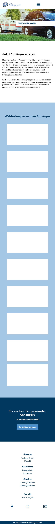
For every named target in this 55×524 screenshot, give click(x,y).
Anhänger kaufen (27, 483)
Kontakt (27, 461)
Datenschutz (27, 470)
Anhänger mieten (27, 486)
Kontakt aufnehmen (27, 427)
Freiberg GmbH (27, 458)
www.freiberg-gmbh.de (33, 523)
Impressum (27, 474)
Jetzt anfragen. (27, 498)
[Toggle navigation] (38, 5)
